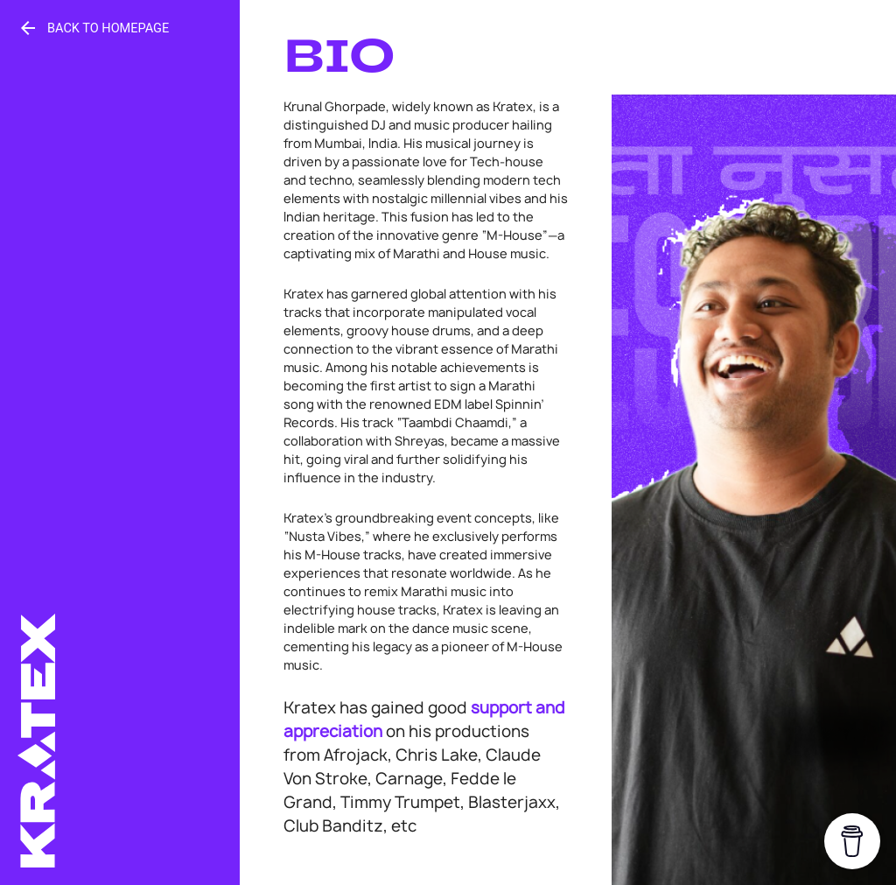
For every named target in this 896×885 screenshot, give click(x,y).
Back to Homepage (93, 28)
